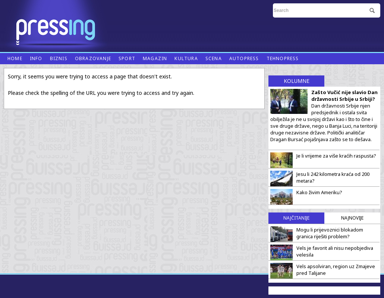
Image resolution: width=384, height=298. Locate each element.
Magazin (155, 58)
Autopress (244, 58)
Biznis (58, 58)
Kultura (186, 58)
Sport (127, 58)
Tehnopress (283, 58)
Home (14, 58)
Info (36, 58)
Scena (213, 58)
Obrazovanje (93, 58)
